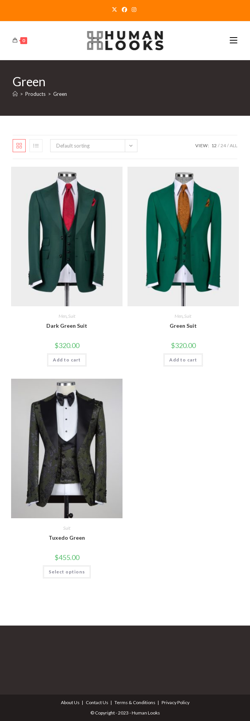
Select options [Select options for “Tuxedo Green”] (67, 572)
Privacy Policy (176, 702)
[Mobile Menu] (233, 40)
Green (60, 94)
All (233, 145)
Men (63, 316)
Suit (71, 316)
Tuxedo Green (67, 537)
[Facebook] (124, 9)
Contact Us (97, 702)
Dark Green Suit (66, 325)
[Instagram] (134, 9)
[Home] (15, 94)
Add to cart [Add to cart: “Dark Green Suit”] (67, 360)
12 (214, 145)
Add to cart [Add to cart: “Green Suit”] (183, 360)
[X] (115, 9)
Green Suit (183, 325)
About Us (70, 702)
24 (223, 145)
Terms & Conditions (134, 702)
